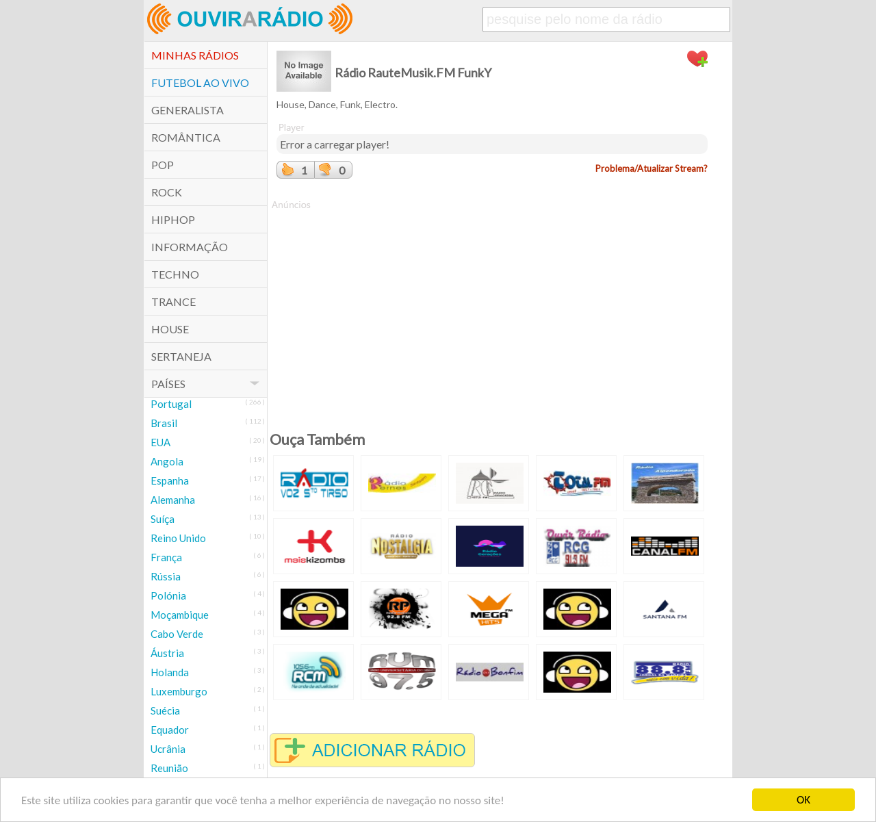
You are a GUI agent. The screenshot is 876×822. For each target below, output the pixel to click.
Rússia (166, 576)
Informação (189, 246)
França (166, 557)
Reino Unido (178, 538)
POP (162, 164)
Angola (167, 461)
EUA (160, 442)
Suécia (165, 710)
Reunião (169, 768)
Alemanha (173, 499)
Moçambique (180, 614)
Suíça (163, 519)
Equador (170, 729)
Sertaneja (181, 356)
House (170, 328)
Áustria (167, 653)
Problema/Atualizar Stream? (651, 168)
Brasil (164, 423)
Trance (173, 301)
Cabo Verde (177, 634)
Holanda (170, 672)
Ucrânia (168, 749)
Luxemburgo (179, 691)
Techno (175, 274)
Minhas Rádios (195, 55)
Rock (166, 191)
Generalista (187, 109)
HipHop (173, 219)
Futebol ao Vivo (200, 82)
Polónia (168, 595)
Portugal (171, 404)
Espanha (170, 480)
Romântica (185, 137)
